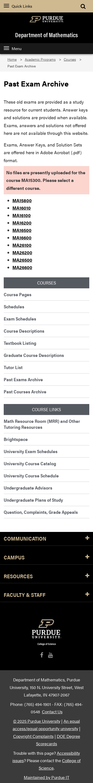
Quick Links (18, 6)
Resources (46, 576)
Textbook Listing (20, 343)
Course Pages (17, 294)
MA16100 (21, 215)
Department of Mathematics (46, 34)
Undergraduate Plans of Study (33, 500)
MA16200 (21, 223)
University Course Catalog (30, 463)
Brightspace (16, 439)
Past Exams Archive (23, 379)
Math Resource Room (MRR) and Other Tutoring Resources (42, 424)
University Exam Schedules (31, 451)
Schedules (14, 306)
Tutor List (13, 367)
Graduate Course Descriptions (34, 355)
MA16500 (21, 230)
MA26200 (22, 252)
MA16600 (21, 237)
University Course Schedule (31, 475)
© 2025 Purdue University (36, 721)
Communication (46, 539)
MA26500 (22, 260)
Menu (13, 48)
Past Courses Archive (25, 391)
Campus (46, 557)
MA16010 (21, 208)
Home (12, 59)
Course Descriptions (24, 331)
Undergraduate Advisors (28, 488)
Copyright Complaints (33, 736)
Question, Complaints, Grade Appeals (41, 512)
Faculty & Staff (46, 595)
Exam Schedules (20, 319)
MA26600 (22, 267)
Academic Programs (40, 59)
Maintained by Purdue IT (46, 777)
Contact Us (52, 711)
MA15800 (22, 200)
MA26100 (21, 245)
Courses (70, 59)
